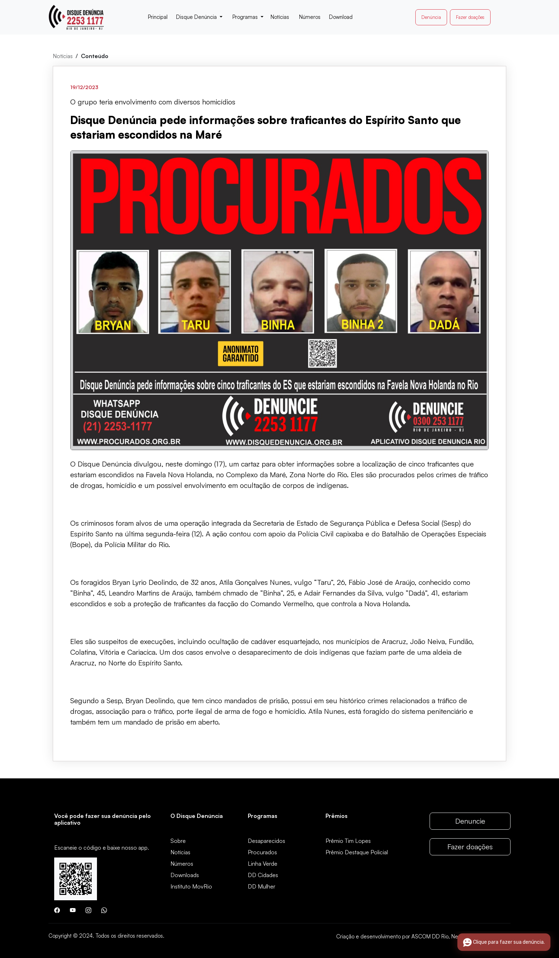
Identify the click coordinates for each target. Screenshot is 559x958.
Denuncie (470, 821)
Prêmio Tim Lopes (348, 840)
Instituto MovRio (191, 886)
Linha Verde (262, 863)
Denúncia (431, 17)
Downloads (184, 875)
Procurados (262, 852)
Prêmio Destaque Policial (356, 852)
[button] (199, 17)
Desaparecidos (266, 840)
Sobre (178, 840)
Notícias (63, 56)
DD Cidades (263, 875)
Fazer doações (470, 17)
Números (181, 863)
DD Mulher (261, 886)
